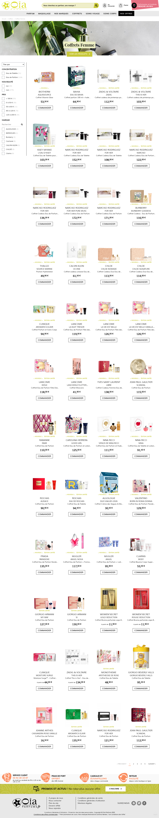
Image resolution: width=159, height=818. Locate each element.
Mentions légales (85, 803)
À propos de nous (56, 798)
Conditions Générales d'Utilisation (55, 812)
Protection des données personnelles (80, 812)
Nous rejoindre (55, 808)
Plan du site (53, 803)
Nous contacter (55, 801)
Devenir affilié (54, 806)
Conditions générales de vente (90, 798)
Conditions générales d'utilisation (91, 801)
